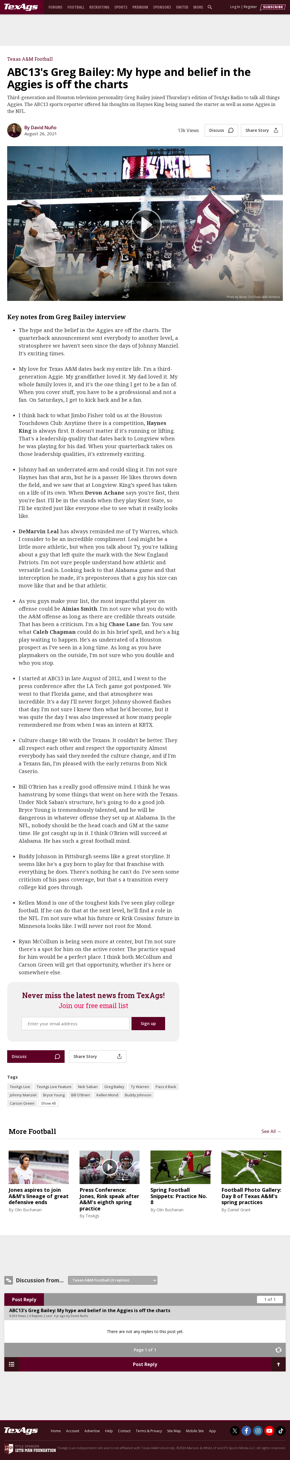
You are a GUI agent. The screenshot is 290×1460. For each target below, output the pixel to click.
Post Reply (24, 1299)
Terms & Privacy (149, 1430)
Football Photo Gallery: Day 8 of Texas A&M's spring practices (251, 1196)
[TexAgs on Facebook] (246, 1431)
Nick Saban (88, 1086)
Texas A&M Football (30, 59)
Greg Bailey (114, 1086)
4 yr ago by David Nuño (71, 1316)
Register (250, 6)
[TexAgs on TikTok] (281, 1431)
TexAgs (92, 1215)
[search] (211, 7)
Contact (124, 1430)
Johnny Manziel (23, 1095)
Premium (140, 7)
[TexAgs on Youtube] (269, 1431)
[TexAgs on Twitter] (235, 1431)
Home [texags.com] (56, 1430)
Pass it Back (166, 1086)
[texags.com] (21, 7)
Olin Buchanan (28, 1209)
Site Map (174, 1430)
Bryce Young (54, 1095)
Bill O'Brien (80, 1095)
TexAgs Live (20, 1086)
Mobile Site (195, 1430)
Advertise (92, 1430)
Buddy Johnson (138, 1095)
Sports (120, 7)
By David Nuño (40, 127)
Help (109, 1430)
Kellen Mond (107, 1095)
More (198, 7)
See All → (271, 1131)
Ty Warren (140, 1086)
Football (75, 7)
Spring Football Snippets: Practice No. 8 (178, 1196)
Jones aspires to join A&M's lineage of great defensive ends (39, 1196)
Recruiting (99, 7)
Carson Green (22, 1103)
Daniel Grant (239, 1209)
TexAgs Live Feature (54, 1086)
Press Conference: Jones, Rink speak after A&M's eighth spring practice (109, 1199)
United (182, 7)
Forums (56, 7)
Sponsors (162, 7)
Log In (235, 6)
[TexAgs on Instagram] (258, 1431)
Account (72, 1430)
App (212, 1430)
